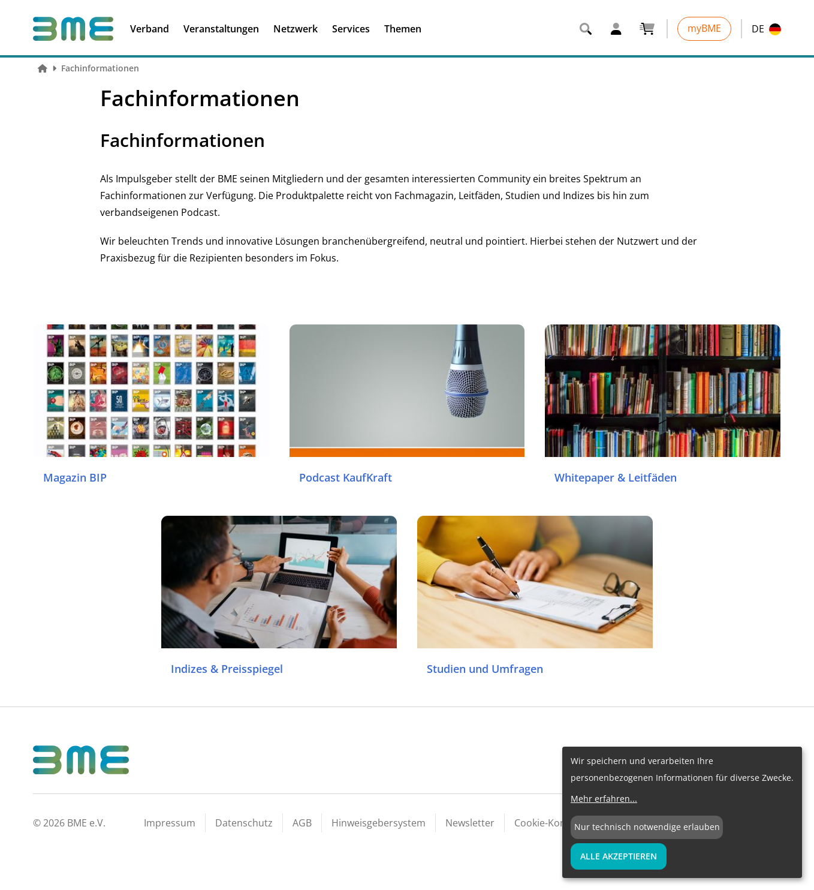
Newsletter (470, 822)
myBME (704, 28)
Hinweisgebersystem (378, 822)
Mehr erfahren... (604, 798)
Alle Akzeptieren (618, 856)
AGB (302, 822)
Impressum (169, 822)
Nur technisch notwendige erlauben (647, 826)
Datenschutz (244, 822)
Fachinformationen (100, 68)
